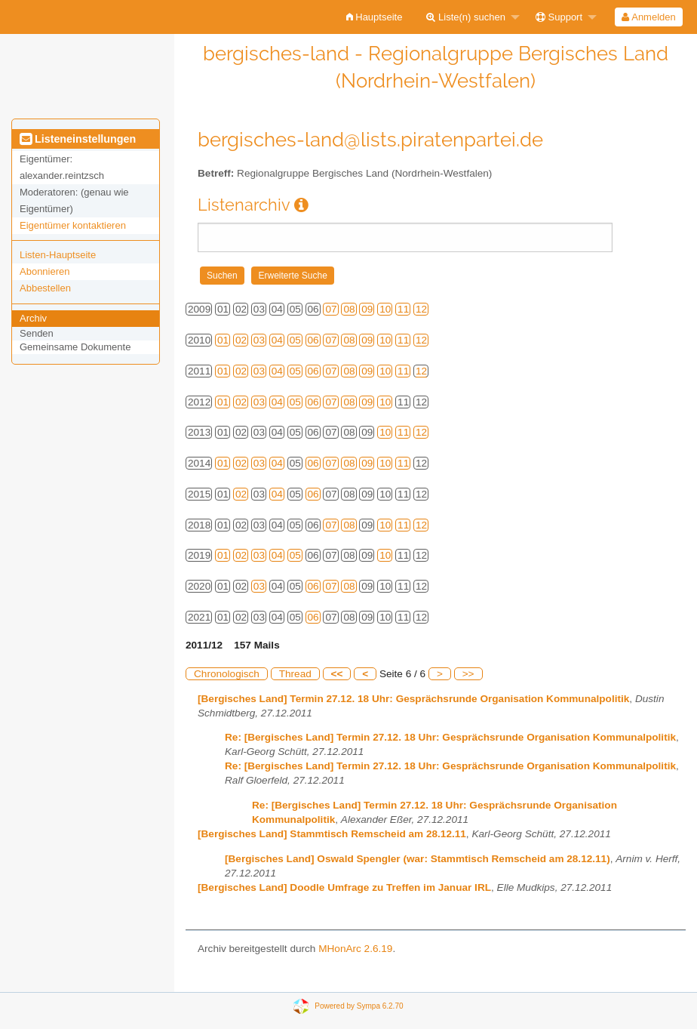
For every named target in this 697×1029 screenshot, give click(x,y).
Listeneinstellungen (78, 139)
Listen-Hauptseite (58, 254)
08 (349, 309)
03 (259, 340)
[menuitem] (374, 17)
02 (241, 340)
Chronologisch (226, 673)
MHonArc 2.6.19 (355, 948)
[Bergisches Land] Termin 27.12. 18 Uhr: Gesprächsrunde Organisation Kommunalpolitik (413, 698)
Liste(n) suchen (465, 17)
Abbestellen (45, 288)
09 (367, 309)
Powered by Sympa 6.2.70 (359, 1005)
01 (223, 340)
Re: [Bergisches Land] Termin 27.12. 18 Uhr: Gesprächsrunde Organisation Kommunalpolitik (450, 737)
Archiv (33, 318)
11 (403, 309)
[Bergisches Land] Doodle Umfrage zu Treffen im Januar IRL (344, 887)
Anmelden (648, 17)
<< (337, 673)
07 (330, 309)
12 (421, 309)
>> (468, 673)
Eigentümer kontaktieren (73, 225)
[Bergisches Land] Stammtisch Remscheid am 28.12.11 (332, 834)
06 (313, 340)
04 (277, 340)
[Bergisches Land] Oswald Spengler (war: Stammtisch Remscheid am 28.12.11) (417, 858)
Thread (295, 673)
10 (385, 309)
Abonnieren (45, 271)
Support (559, 17)
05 (295, 340)
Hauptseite (374, 17)
